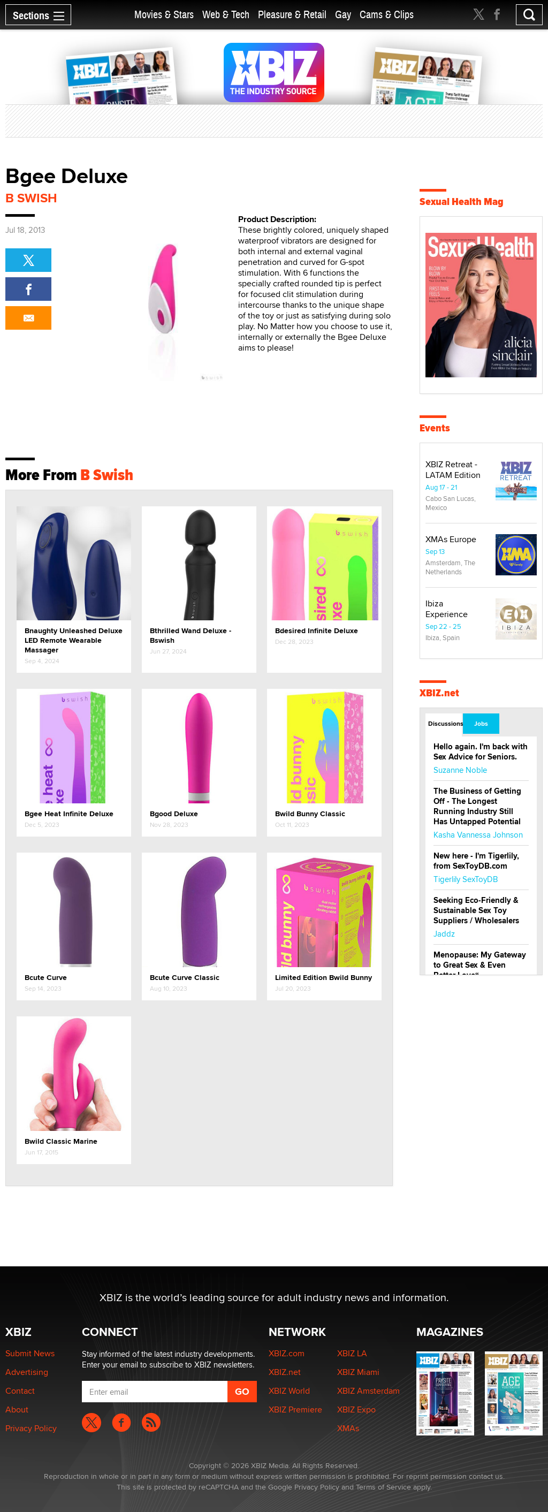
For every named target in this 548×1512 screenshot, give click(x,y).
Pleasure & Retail (292, 14)
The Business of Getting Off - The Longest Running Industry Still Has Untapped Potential (477, 806)
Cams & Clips (387, 14)
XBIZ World (289, 1391)
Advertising (26, 1372)
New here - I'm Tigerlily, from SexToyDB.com (476, 861)
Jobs (481, 723)
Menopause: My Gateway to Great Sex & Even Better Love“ (479, 965)
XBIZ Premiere (295, 1409)
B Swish (31, 197)
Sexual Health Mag (462, 201)
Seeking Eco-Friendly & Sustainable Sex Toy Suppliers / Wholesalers (476, 910)
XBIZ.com (287, 1353)
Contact (20, 1391)
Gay (343, 14)
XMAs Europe (450, 539)
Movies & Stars (164, 14)
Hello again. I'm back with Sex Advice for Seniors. (480, 752)
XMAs (348, 1428)
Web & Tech (225, 14)
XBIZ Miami (358, 1372)
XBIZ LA (352, 1353)
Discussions (445, 723)
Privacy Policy (31, 1428)
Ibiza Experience (446, 608)
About (16, 1409)
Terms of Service (383, 1486)
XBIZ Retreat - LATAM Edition (453, 469)
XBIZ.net (439, 693)
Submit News (30, 1353)
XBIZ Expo (356, 1409)
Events (435, 428)
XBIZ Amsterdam (368, 1391)
